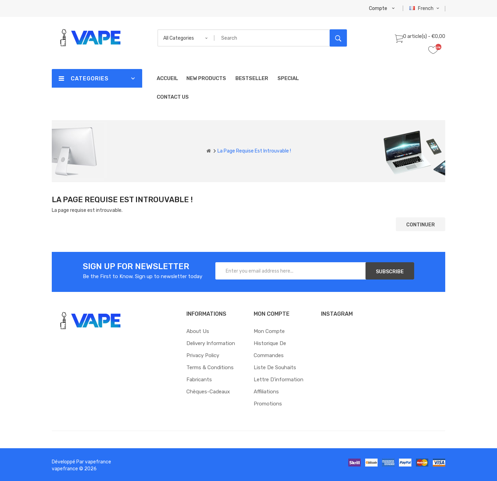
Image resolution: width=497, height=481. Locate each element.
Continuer (420, 225)
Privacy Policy (202, 355)
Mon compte (269, 331)
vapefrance (98, 462)
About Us (197, 331)
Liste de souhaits (275, 367)
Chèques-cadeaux (208, 392)
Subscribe (390, 272)
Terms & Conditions (210, 367)
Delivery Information (210, 343)
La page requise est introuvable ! (254, 151)
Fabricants (199, 379)
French (425, 8)
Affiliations (266, 392)
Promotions (268, 404)
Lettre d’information (278, 379)
